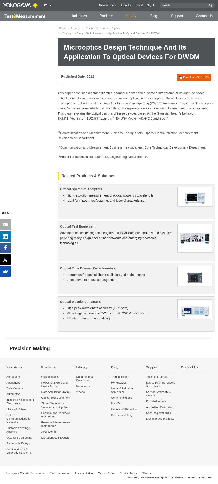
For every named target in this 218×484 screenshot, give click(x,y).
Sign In (151, 5)
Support (177, 16)
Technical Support (157, 376)
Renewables (119, 382)
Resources (91, 28)
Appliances (13, 382)
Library (131, 16)
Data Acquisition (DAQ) (55, 391)
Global (139, 5)
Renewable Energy (18, 443)
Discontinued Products (55, 437)
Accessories (48, 431)
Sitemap (147, 473)
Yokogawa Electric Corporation (25, 473)
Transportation (120, 376)
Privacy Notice (84, 473)
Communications (121, 397)
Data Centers (14, 388)
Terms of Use (106, 473)
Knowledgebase (156, 401)
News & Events (108, 5)
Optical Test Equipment (77, 226)
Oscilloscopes (49, 376)
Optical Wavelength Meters (80, 301)
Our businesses (60, 473)
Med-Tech (117, 403)
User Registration (157, 413)
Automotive (13, 394)
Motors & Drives (16, 409)
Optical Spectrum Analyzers (81, 189)
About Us (126, 5)
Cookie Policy (128, 473)
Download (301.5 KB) (194, 77)
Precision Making (121, 415)
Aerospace (13, 376)
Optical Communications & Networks (18, 418)
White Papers (111, 28)
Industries (79, 16)
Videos (80, 391)
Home (62, 28)
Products (106, 16)
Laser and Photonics (124, 409)
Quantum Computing (19, 437)
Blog (153, 16)
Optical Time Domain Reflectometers (87, 268)
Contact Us (204, 16)
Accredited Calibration (160, 407)
